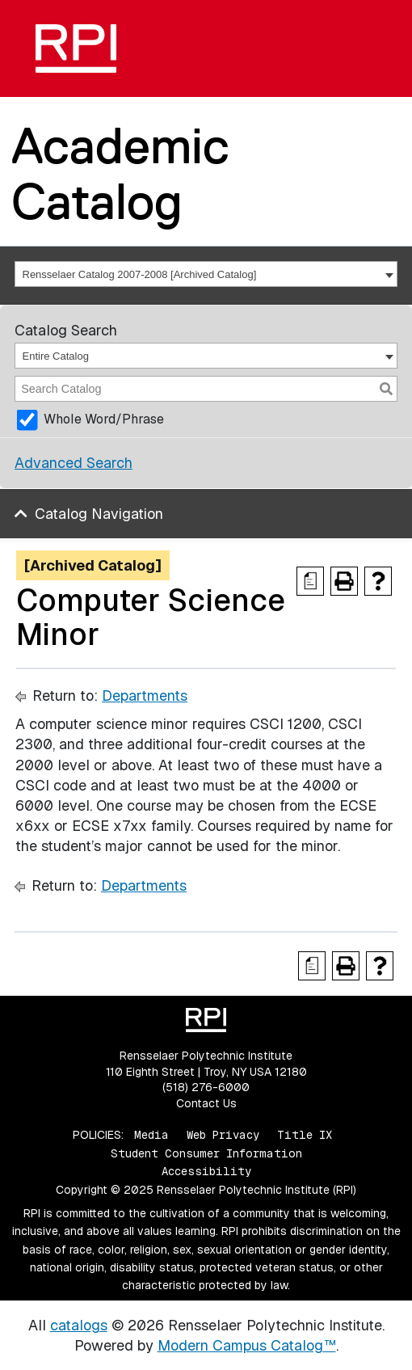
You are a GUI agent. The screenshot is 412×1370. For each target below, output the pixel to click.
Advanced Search (73, 462)
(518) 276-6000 (206, 1087)
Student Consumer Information (206, 1153)
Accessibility (206, 1171)
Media (151, 1135)
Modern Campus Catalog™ (247, 1345)
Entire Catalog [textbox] (56, 356)
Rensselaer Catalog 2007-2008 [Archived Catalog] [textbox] (140, 274)
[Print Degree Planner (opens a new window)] (310, 581)
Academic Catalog (120, 173)
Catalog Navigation (99, 513)
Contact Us (206, 1103)
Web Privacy (223, 1135)
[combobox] (206, 274)
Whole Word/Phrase (104, 419)
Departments (144, 695)
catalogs (78, 1325)
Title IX (304, 1135)
